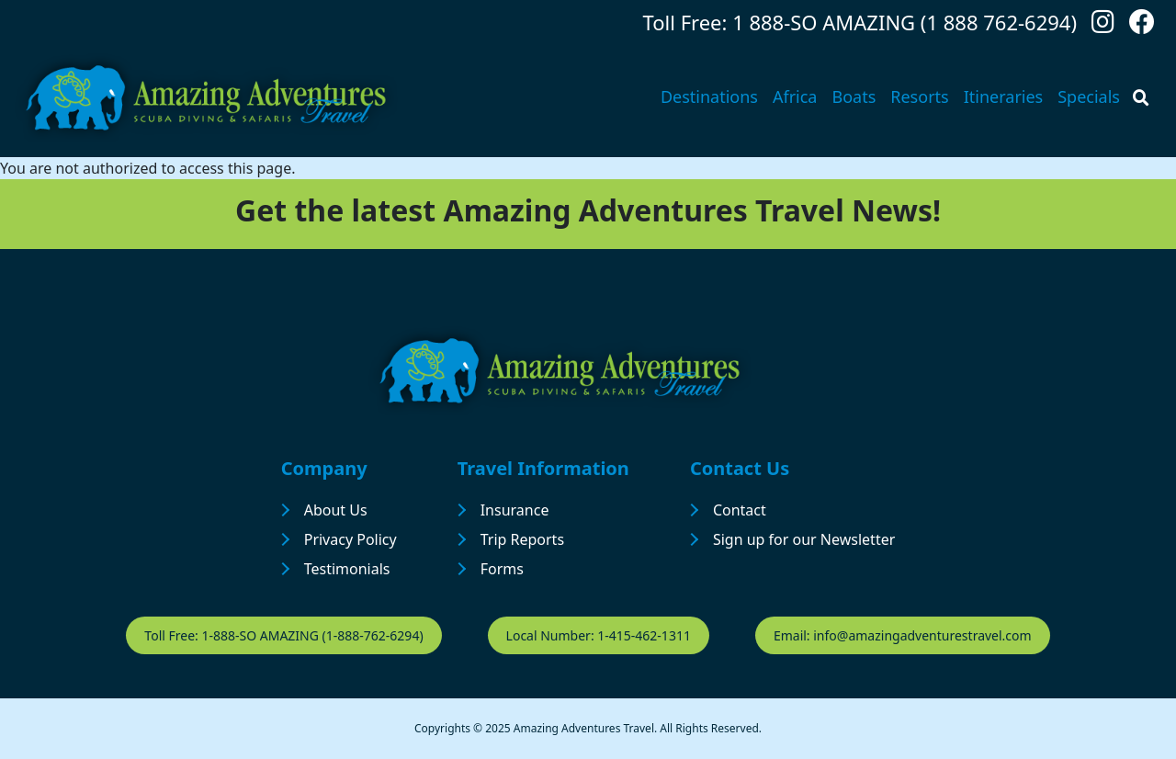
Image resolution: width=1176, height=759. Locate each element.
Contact (739, 510)
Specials (1088, 96)
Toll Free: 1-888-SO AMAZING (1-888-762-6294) (283, 635)
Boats (853, 96)
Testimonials (347, 569)
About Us (336, 510)
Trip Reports (522, 539)
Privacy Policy (350, 539)
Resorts (919, 96)
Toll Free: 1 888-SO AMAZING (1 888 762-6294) (860, 22)
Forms (502, 569)
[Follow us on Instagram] (1103, 26)
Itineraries (1004, 96)
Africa (795, 96)
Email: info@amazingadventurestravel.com (903, 635)
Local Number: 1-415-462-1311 (598, 635)
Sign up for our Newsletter (804, 539)
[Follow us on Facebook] (1142, 26)
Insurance (515, 510)
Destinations (709, 96)
